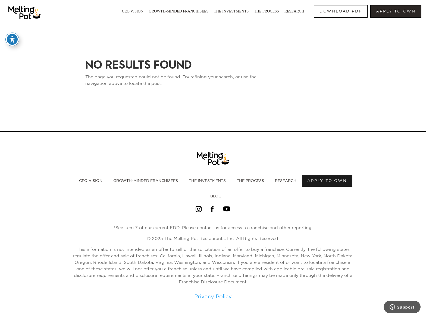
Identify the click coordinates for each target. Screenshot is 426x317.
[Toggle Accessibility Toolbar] (12, 39)
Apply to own (396, 11)
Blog (215, 196)
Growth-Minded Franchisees (179, 11)
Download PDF (341, 11)
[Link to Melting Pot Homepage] (24, 21)
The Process (266, 11)
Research (294, 11)
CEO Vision (132, 11)
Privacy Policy (213, 296)
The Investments (231, 11)
